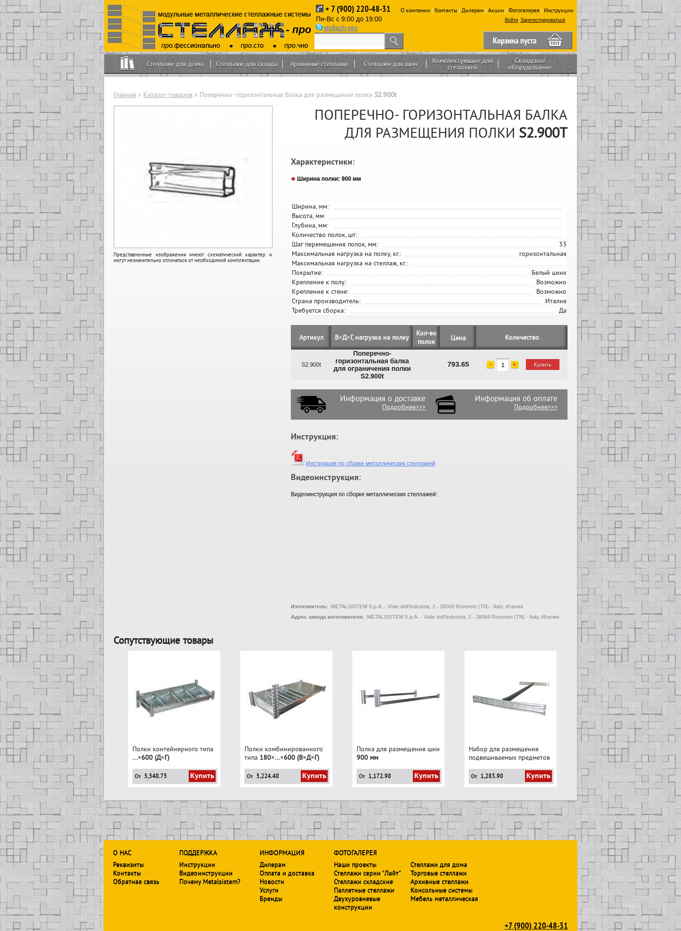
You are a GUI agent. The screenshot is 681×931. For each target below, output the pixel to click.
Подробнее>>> (404, 407)
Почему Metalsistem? (209, 881)
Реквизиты (128, 864)
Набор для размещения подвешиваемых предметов (509, 753)
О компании (415, 10)
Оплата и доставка (287, 873)
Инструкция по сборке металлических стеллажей (363, 463)
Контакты (446, 10)
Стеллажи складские (363, 881)
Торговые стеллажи (438, 873)
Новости (272, 881)
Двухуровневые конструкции (357, 902)
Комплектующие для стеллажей (462, 63)
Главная (125, 94)
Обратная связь (136, 881)
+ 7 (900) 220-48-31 (358, 8)
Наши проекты (355, 864)
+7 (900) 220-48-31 (536, 925)
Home (127, 63)
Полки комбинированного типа (283, 753)
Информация (282, 852)
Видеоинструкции (206, 873)
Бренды (271, 898)
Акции (496, 10)
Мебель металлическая (444, 898)
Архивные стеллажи (319, 64)
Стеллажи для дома (175, 64)
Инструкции (559, 10)
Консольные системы (441, 890)
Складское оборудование (529, 63)
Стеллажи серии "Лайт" (367, 873)
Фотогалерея (524, 10)
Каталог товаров (167, 94)
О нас (122, 852)
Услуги (269, 890)
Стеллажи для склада (247, 64)
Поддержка (198, 852)
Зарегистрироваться (542, 20)
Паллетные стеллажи (364, 890)
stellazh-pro (340, 28)
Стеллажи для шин (391, 64)
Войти (511, 20)
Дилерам (473, 10)
